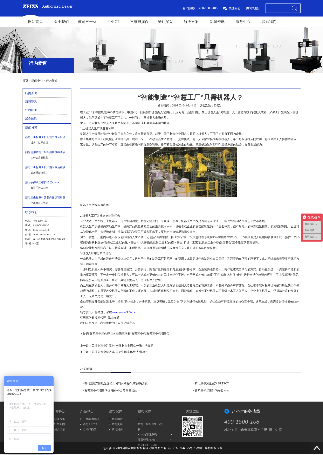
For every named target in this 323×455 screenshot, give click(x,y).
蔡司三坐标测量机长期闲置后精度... (46, 167)
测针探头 (165, 22)
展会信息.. (60, 429)
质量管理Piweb (146, 439)
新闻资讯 (217, 22)
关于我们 (61, 22)
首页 (25, 80)
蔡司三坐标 (87, 22)
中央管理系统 (149, 434)
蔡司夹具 (117, 424)
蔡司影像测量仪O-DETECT (212, 383)
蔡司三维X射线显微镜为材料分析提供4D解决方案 (116, 383)
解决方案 (191, 22)
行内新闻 (51, 80)
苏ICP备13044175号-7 (181, 448)
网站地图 (252, 8)
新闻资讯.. (60, 419)
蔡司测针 (117, 419)
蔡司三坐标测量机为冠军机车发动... (46, 137)
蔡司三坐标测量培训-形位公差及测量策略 (110, 390)
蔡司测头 (117, 429)
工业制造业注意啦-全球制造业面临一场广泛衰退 (122, 345)
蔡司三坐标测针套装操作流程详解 (45, 197)
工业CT (113, 22)
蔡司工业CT (90, 424)
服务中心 (243, 22)
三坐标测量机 (91, 419)
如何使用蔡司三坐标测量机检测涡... (46, 152)
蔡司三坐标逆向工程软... (150, 427)
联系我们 (269, 22)
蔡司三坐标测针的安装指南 (212, 390)
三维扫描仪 (139, 22)
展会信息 (31, 118)
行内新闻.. (60, 424)
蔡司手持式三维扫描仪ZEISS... (43, 182)
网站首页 (35, 22)
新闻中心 (37, 80)
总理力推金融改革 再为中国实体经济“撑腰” (119, 351)
